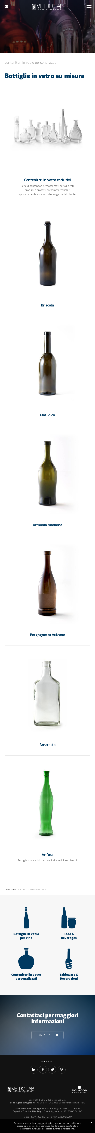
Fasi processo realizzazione (32, 889)
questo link (34, 1126)
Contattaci (44, 1035)
